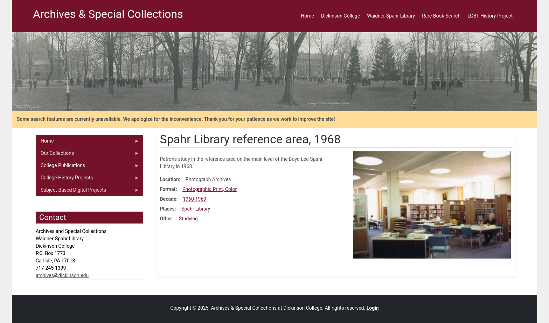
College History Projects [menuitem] (87, 179)
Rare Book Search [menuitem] (441, 16)
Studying (188, 218)
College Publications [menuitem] (87, 167)
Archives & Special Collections (108, 14)
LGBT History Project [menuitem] (490, 16)
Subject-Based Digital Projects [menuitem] (87, 191)
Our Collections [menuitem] (87, 154)
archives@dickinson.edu (62, 275)
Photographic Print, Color (209, 189)
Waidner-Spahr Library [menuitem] (391, 16)
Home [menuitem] (307, 16)
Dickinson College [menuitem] (340, 16)
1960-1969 (194, 199)
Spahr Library (195, 209)
